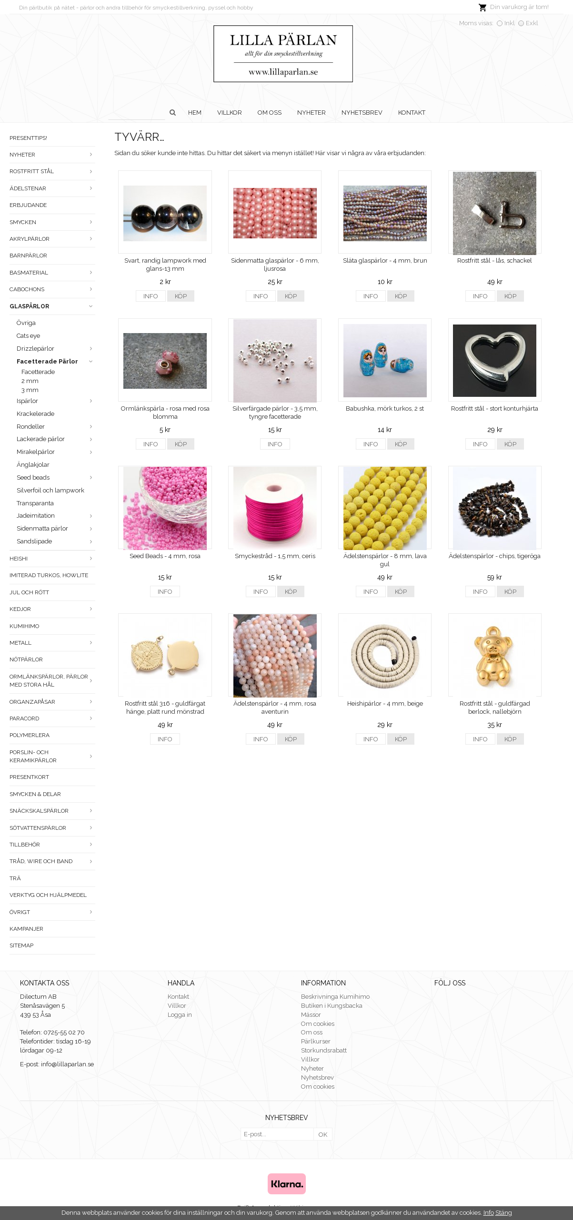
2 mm (30, 380)
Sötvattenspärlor (52, 828)
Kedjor (52, 609)
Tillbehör (52, 844)
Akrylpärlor (52, 239)
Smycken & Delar (35, 794)
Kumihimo (24, 626)
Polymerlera (30, 735)
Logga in (180, 1014)
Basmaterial (52, 272)
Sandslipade (56, 541)
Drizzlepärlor (56, 348)
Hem (194, 112)
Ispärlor (56, 400)
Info (150, 296)
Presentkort (29, 777)
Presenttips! (28, 138)
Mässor (311, 1014)
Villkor (229, 112)
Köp (181, 296)
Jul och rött (29, 592)
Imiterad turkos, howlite (49, 575)
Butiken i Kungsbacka (331, 1005)
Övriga (26, 322)
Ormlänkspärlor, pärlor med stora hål (52, 680)
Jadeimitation (56, 515)
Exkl (532, 23)
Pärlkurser (316, 1041)
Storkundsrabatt (324, 1050)
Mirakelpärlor (56, 451)
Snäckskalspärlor (52, 810)
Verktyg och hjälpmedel (48, 895)
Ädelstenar (52, 188)
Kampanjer (26, 928)
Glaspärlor (52, 306)
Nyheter (311, 112)
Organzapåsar (52, 702)
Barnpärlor (28, 255)
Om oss (269, 112)
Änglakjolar (33, 464)
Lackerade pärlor (56, 439)
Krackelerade (35, 413)
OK (323, 1134)
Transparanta (35, 503)
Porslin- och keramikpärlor (52, 756)
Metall (52, 643)
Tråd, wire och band (52, 861)
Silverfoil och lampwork (50, 490)
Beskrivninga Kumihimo (335, 996)
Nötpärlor (26, 659)
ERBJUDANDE (28, 205)
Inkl (509, 23)
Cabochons (52, 289)
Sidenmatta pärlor (56, 528)
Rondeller (56, 426)
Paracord (52, 718)
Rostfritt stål (52, 171)
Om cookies (317, 1023)
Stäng (503, 1212)
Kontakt (411, 112)
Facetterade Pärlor (56, 361)
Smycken (52, 222)
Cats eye (28, 335)
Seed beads (56, 477)
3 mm (30, 390)
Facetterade (38, 371)
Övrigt (52, 912)
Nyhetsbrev (362, 112)
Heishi (52, 558)
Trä (15, 878)
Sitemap (21, 945)
